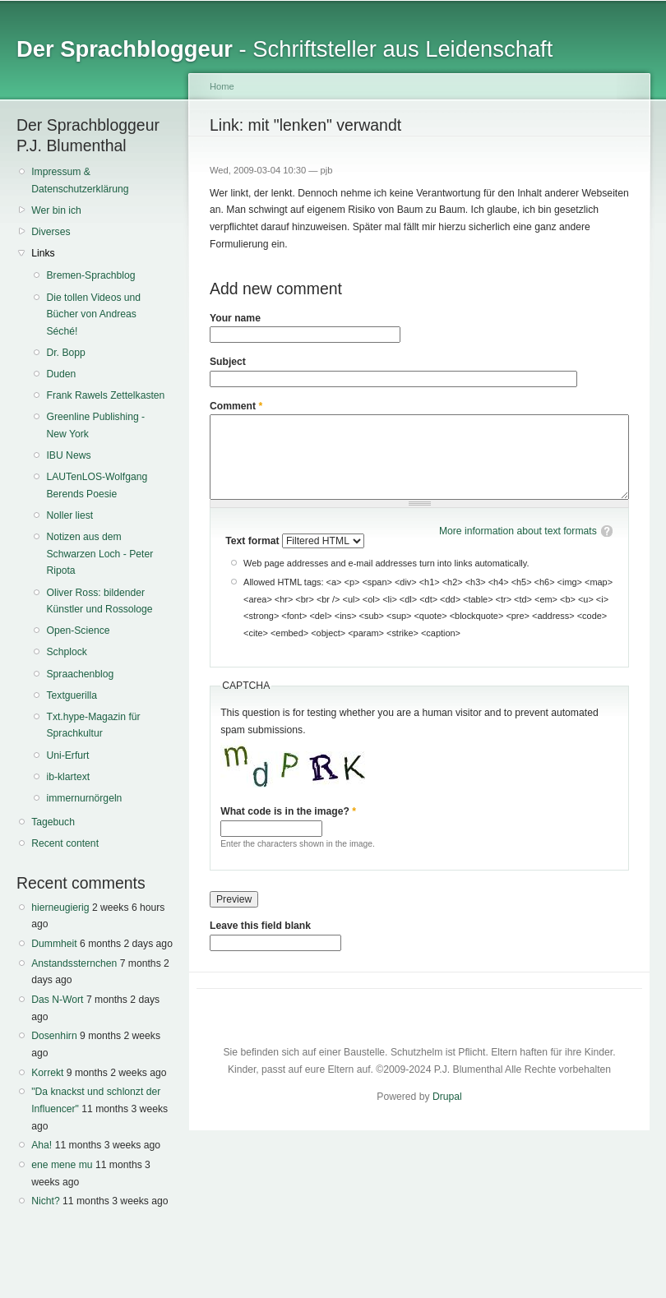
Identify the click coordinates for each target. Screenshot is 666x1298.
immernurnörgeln (84, 798)
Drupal (447, 1096)
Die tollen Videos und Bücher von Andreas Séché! (93, 314)
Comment (236, 406)
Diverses (50, 232)
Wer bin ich (56, 210)
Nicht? (45, 1201)
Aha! (41, 1145)
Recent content (65, 843)
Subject (228, 361)
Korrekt (47, 1073)
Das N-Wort (57, 999)
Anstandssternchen (74, 963)
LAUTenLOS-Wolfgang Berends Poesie (96, 485)
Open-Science (77, 630)
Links (42, 253)
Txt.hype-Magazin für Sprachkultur (93, 725)
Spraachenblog (79, 674)
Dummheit (53, 943)
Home (222, 86)
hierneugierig (60, 907)
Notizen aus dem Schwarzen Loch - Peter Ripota (99, 553)
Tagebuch (53, 822)
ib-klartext (68, 777)
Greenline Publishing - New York (95, 425)
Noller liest (69, 515)
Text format (253, 541)
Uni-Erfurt (67, 755)
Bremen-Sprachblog (90, 275)
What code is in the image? (288, 811)
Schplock (66, 652)
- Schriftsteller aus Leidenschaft (284, 49)
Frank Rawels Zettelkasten (105, 395)
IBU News (68, 455)
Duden (61, 374)
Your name (235, 318)
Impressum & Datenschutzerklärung (79, 180)
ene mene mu (61, 1165)
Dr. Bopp (65, 352)
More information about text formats (518, 531)
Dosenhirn (53, 1036)
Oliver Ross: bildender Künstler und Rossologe (99, 601)
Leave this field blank (260, 925)
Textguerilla (71, 695)
